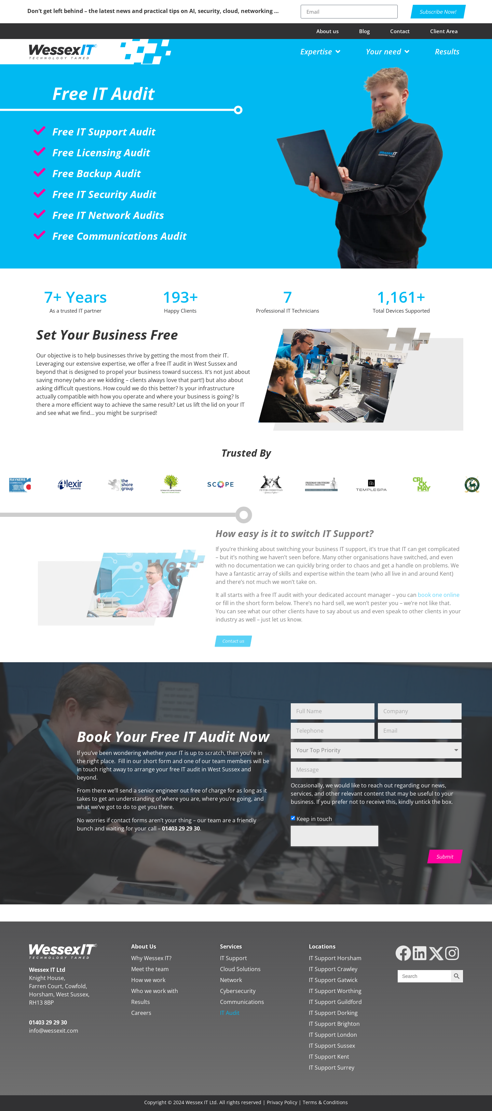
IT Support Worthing (335, 991)
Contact (400, 31)
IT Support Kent (329, 1056)
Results (140, 1002)
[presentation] (334, 836)
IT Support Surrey (331, 1067)
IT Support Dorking (333, 1013)
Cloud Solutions (240, 969)
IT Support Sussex (332, 1045)
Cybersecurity (238, 991)
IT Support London (333, 1034)
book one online (439, 595)
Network (231, 980)
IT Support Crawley (333, 969)
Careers (141, 1013)
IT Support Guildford (335, 1002)
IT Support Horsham (335, 958)
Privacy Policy (282, 1102)
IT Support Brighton (334, 1024)
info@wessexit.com (53, 1030)
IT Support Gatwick (333, 980)
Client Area (444, 31)
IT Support (233, 958)
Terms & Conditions (325, 1102)
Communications (242, 1002)
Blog (364, 31)
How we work (148, 980)
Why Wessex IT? (151, 958)
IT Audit (230, 1013)
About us (327, 31)
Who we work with (154, 991)
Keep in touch (314, 819)
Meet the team (150, 969)
